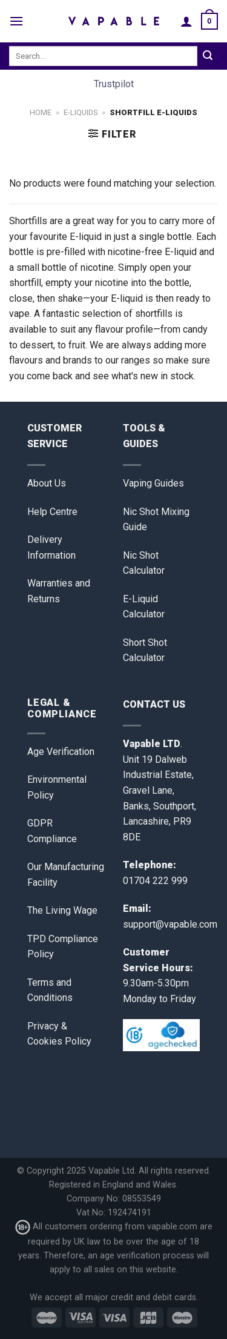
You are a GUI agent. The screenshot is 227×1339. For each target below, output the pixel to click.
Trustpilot (114, 84)
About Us (46, 483)
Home (40, 112)
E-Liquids (80, 112)
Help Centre (52, 511)
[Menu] (16, 21)
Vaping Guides (153, 483)
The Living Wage (62, 910)
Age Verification (60, 751)
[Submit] (207, 56)
